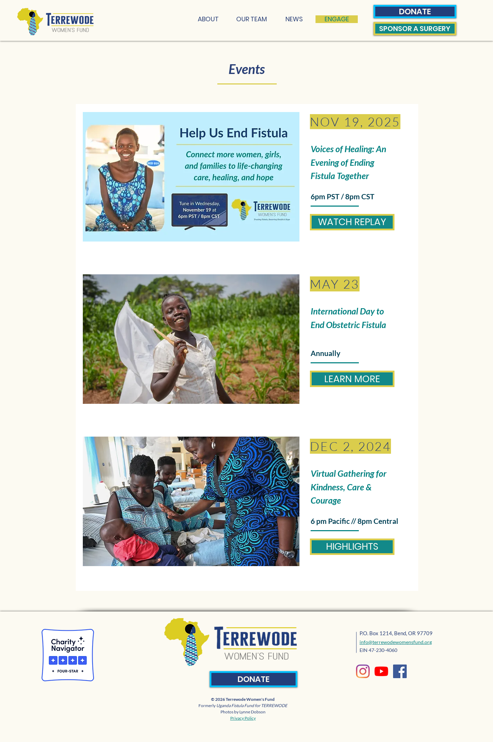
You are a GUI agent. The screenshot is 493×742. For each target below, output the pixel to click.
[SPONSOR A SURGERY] (415, 28)
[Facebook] (400, 671)
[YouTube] (381, 671)
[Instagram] (363, 671)
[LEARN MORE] (352, 379)
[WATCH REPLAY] (352, 222)
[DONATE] (415, 11)
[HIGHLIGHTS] (352, 547)
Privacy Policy (243, 718)
